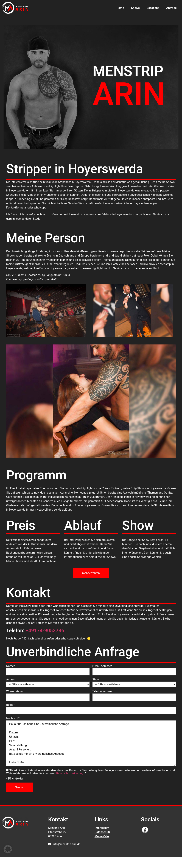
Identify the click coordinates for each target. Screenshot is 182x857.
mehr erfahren (91, 573)
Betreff (10, 704)
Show (95, 679)
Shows (135, 8)
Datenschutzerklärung (69, 773)
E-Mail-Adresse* (102, 666)
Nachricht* (12, 718)
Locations (153, 8)
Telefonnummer (102, 691)
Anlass (10, 679)
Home (120, 8)
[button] (8, 849)
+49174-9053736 (45, 630)
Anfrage (171, 8)
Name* (10, 666)
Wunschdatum (15, 691)
